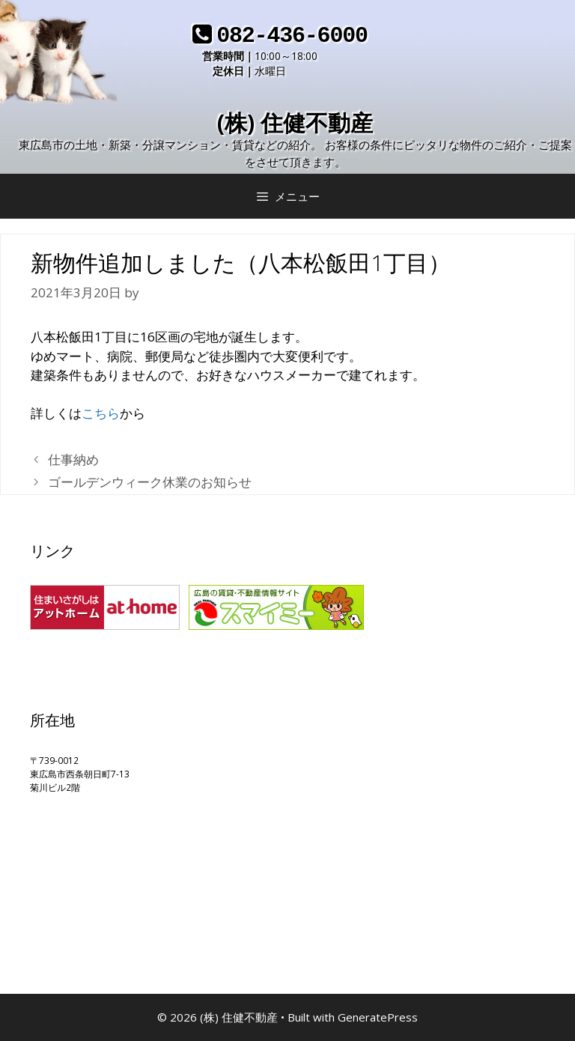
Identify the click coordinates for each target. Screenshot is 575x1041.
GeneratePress (378, 1017)
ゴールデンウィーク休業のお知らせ (150, 482)
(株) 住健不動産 (295, 122)
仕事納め (73, 459)
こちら (101, 413)
